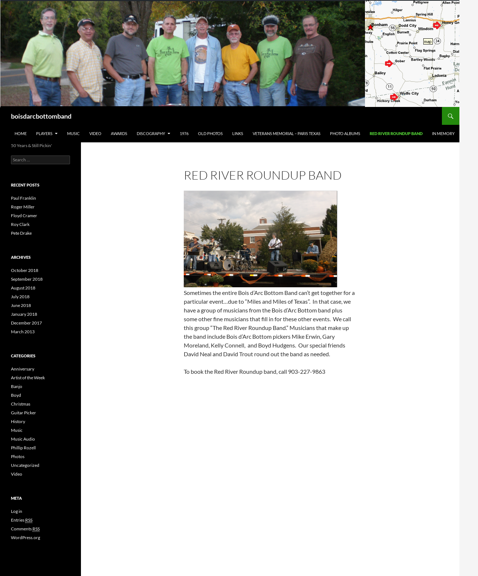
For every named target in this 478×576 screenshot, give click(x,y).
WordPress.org (25, 537)
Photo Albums (345, 133)
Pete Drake (21, 233)
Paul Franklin (23, 198)
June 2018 (21, 305)
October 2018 (24, 270)
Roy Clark (20, 224)
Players (44, 133)
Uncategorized (25, 465)
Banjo (16, 386)
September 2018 (27, 279)
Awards (119, 133)
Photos (17, 456)
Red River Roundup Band (396, 133)
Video (95, 133)
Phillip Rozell (23, 447)
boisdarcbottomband (41, 116)
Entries (21, 520)
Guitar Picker (23, 412)
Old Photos (210, 133)
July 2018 (20, 296)
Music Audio (23, 439)
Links (237, 133)
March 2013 (23, 331)
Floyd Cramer (24, 215)
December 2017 (26, 323)
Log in (16, 511)
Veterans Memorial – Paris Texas (286, 133)
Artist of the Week (28, 377)
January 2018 (24, 314)
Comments (25, 529)
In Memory (443, 133)
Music (73, 133)
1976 (184, 133)
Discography (151, 133)
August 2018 (23, 288)
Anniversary (22, 369)
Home (21, 133)
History (18, 421)
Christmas (20, 404)
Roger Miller (23, 207)
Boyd (16, 395)
